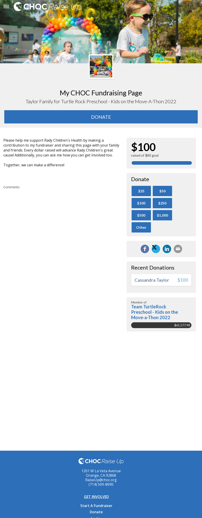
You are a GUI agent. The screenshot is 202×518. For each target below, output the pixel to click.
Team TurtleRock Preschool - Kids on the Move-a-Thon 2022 (154, 312)
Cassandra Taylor (152, 280)
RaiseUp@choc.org (101, 479)
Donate (96, 511)
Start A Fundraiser (96, 505)
